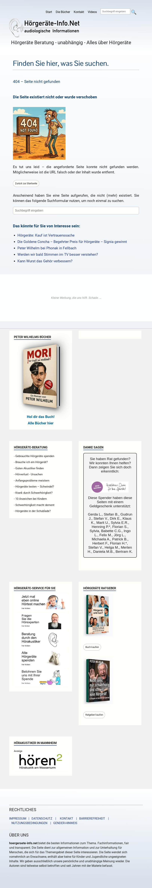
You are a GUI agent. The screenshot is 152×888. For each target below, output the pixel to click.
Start (49, 12)
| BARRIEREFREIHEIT (89, 818)
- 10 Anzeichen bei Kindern (30, 498)
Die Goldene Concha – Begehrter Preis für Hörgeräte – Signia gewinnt (72, 242)
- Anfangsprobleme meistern (31, 480)
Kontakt (79, 12)
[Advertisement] (76, 297)
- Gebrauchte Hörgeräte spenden (34, 456)
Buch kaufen (92, 647)
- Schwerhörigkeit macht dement (34, 505)
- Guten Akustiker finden (29, 468)
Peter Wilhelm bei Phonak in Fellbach (46, 248)
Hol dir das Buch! (40, 417)
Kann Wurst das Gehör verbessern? (44, 261)
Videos (92, 12)
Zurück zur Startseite (26, 183)
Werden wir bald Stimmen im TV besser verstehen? (57, 254)
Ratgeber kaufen (94, 714)
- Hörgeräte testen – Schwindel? (34, 486)
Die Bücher (63, 12)
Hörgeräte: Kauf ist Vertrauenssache (45, 235)
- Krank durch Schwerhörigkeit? (33, 492)
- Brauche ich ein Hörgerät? (31, 462)
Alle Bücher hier (40, 423)
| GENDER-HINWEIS (62, 823)
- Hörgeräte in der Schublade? (32, 511)
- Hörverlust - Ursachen (28, 474)
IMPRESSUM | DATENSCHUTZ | (33, 818)
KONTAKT (65, 818)
